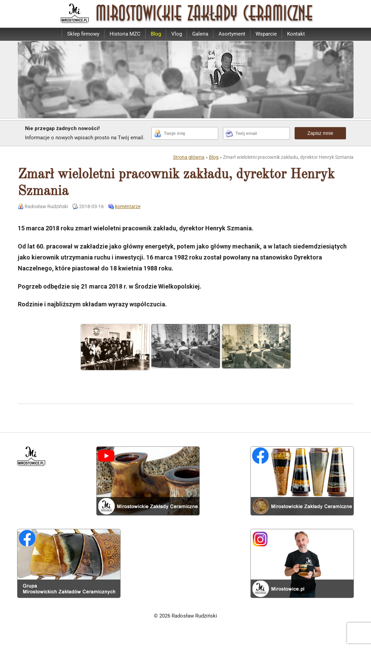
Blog (156, 34)
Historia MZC (125, 34)
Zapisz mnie (320, 133)
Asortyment (232, 34)
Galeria (200, 34)
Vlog (176, 34)
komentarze (127, 206)
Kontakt (296, 34)
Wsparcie (266, 34)
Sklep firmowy (83, 34)
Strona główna (189, 157)
